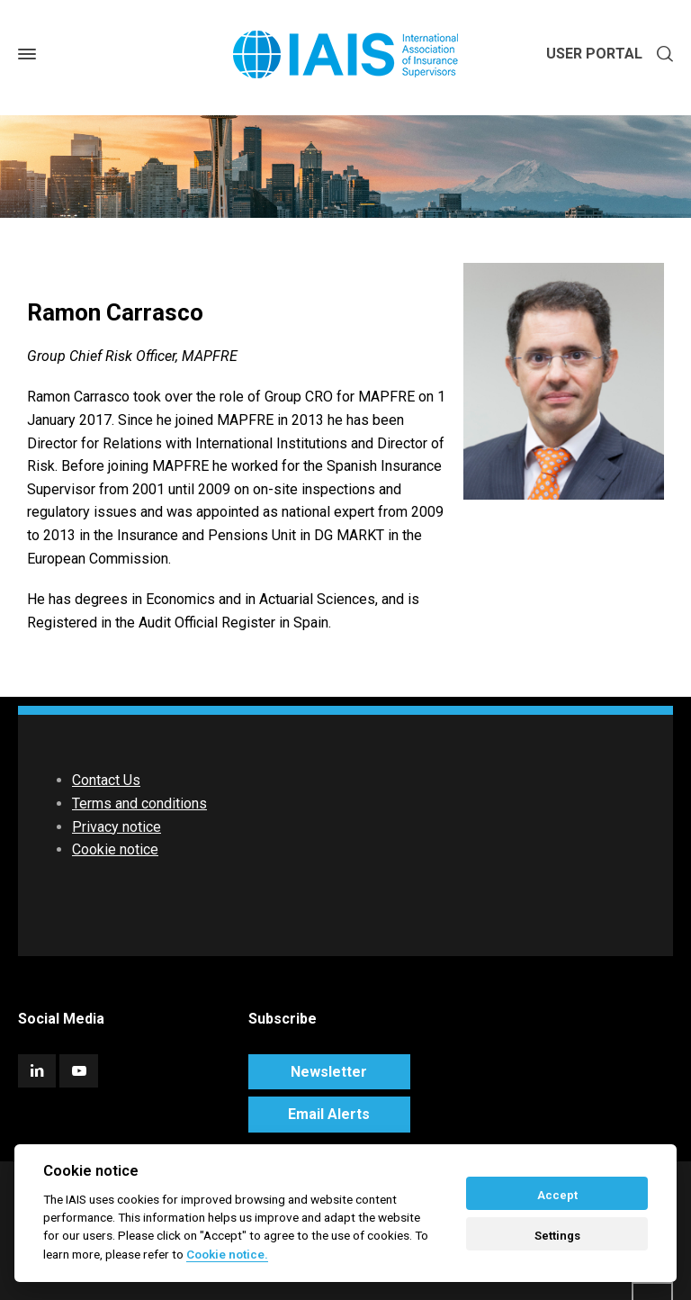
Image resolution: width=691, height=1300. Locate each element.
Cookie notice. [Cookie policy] (227, 1254)
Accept (557, 1195)
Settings (557, 1235)
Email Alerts (329, 1114)
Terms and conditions (139, 803)
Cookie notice (115, 849)
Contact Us (106, 780)
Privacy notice (116, 826)
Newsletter (329, 1071)
